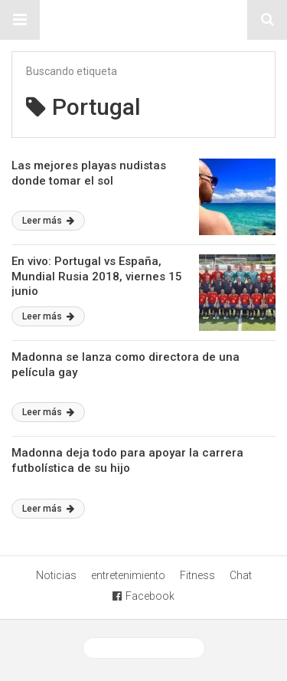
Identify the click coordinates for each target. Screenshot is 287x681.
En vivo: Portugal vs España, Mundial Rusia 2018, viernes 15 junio (96, 276)
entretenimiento (128, 575)
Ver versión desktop (144, 648)
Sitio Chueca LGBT (144, 20)
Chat (241, 575)
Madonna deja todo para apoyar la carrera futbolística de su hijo (127, 460)
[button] (20, 20)
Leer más (48, 220)
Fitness (197, 575)
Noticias (56, 575)
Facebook (143, 596)
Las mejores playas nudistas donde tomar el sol (88, 173)
